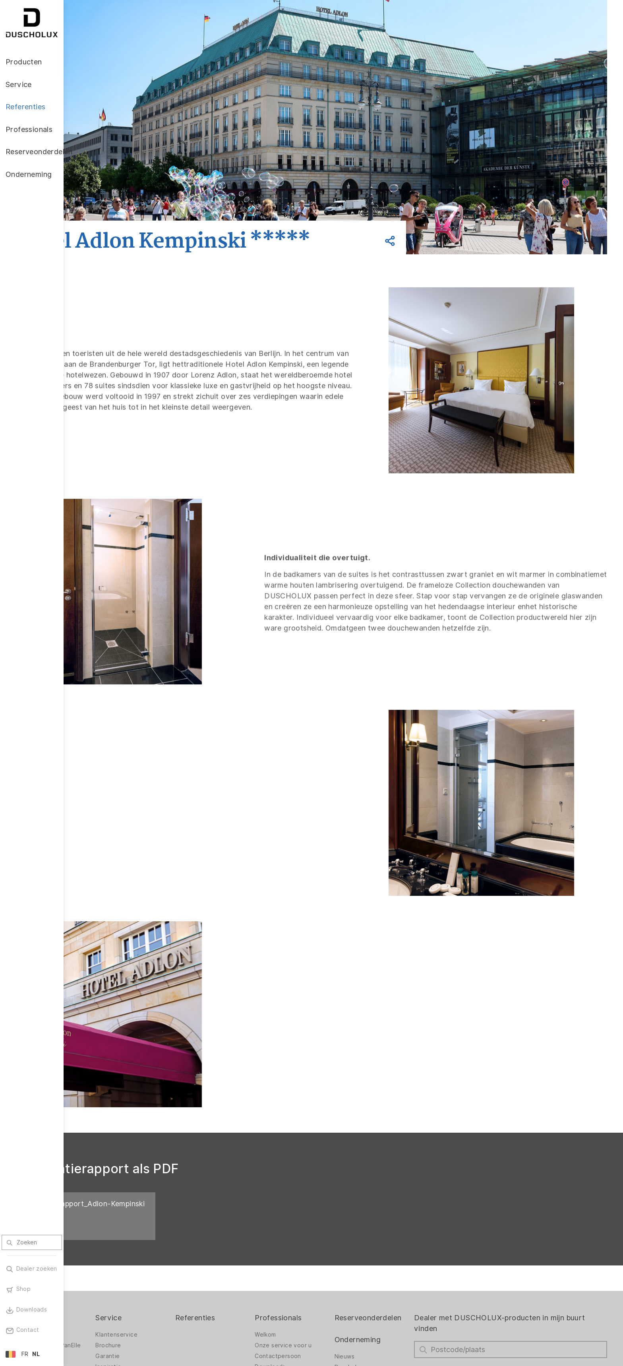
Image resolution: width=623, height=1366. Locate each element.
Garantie (163, 1269)
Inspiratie (163, 1280)
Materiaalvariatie (103, 1312)
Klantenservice (172, 1248)
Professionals (316, 1231)
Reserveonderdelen (397, 1231)
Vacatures (378, 1291)
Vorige (115, 211)
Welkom (303, 1248)
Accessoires (96, 1269)
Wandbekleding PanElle (111, 1259)
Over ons (376, 1313)
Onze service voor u (321, 1259)
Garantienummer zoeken (316, 1293)
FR (25, 1354)
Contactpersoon (316, 1269)
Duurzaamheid (384, 1302)
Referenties (241, 1231)
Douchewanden (101, 1248)
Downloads (308, 1280)
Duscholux (378, 1280)
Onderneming (387, 1253)
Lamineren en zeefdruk (111, 1291)
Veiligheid (92, 1301)
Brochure (163, 1259)
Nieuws (374, 1270)
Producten (97, 1231)
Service (164, 1231)
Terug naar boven (581, 1353)
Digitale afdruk (100, 1280)
